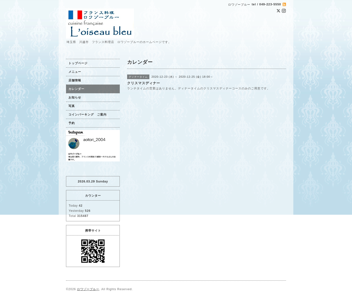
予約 (71, 123)
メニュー (74, 72)
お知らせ (74, 97)
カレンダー (76, 89)
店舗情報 (74, 80)
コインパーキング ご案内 (87, 114)
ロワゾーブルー (88, 289)
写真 (71, 106)
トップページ (78, 63)
